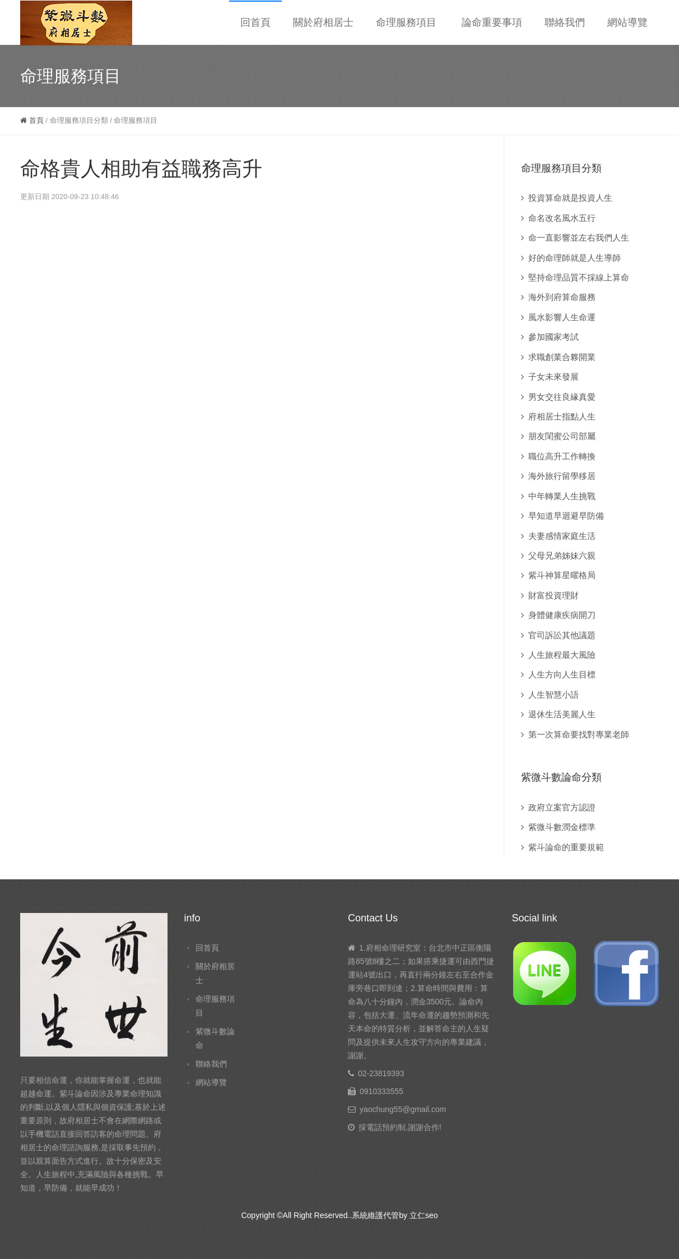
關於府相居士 (323, 22)
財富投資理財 (553, 595)
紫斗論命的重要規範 (566, 847)
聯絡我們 (565, 22)
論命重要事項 (492, 22)
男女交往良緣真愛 (562, 397)
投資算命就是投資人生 (570, 197)
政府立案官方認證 (562, 807)
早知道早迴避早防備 (566, 515)
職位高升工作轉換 (562, 456)
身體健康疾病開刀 (562, 615)
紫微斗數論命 (215, 1038)
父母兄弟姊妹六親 (562, 555)
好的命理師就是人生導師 (574, 257)
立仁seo (424, 1215)
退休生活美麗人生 (562, 714)
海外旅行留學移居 (562, 476)
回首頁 (255, 22)
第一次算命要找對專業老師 (578, 734)
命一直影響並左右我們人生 (578, 237)
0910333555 (381, 1091)
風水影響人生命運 (562, 317)
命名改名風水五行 (562, 218)
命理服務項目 (406, 22)
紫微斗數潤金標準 (562, 827)
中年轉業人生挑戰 (562, 496)
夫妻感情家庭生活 (562, 536)
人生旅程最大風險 (562, 655)
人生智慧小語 (553, 694)
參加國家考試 (553, 337)
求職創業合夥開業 (562, 357)
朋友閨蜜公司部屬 (562, 436)
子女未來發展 (553, 376)
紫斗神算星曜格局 (562, 575)
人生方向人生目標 (562, 674)
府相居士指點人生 (562, 416)
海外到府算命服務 (562, 297)
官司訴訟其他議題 (562, 635)
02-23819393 (381, 1073)
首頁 (32, 120)
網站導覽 (627, 22)
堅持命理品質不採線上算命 (578, 277)
